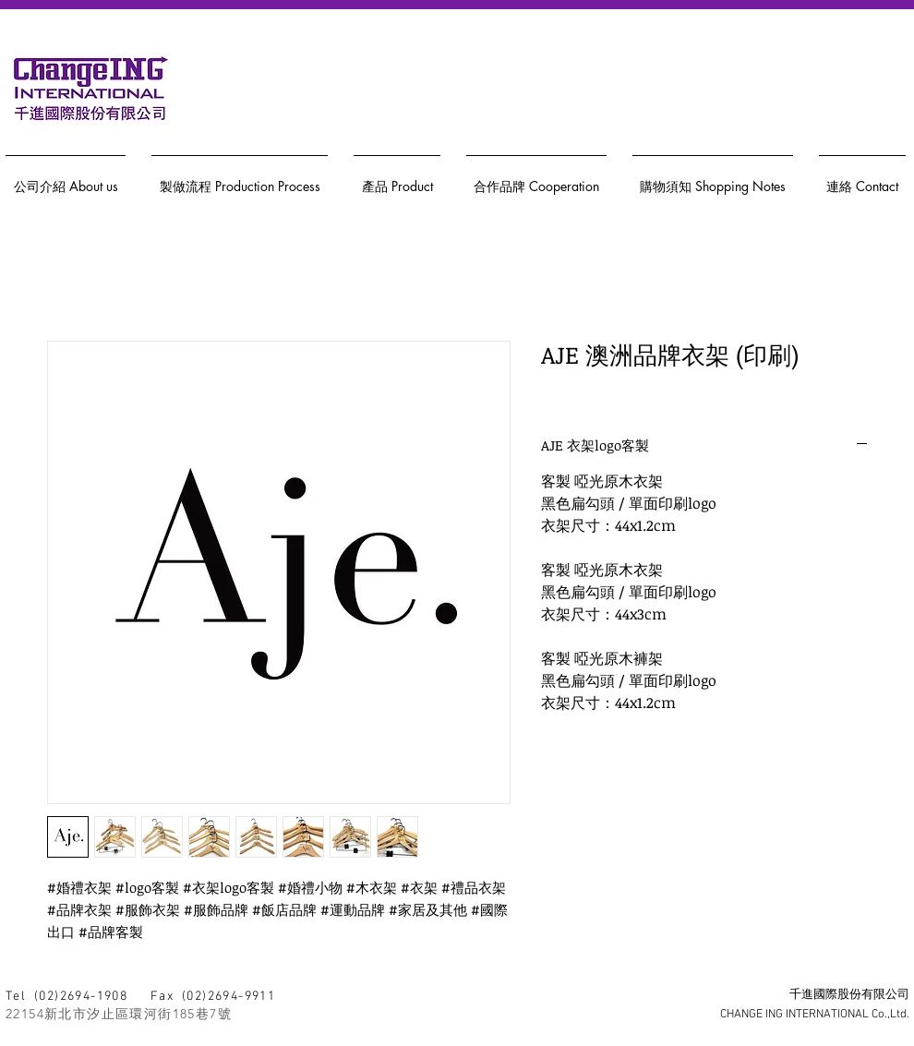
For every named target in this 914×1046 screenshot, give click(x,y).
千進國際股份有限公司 (849, 995)
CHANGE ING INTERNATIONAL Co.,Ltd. (814, 1014)
